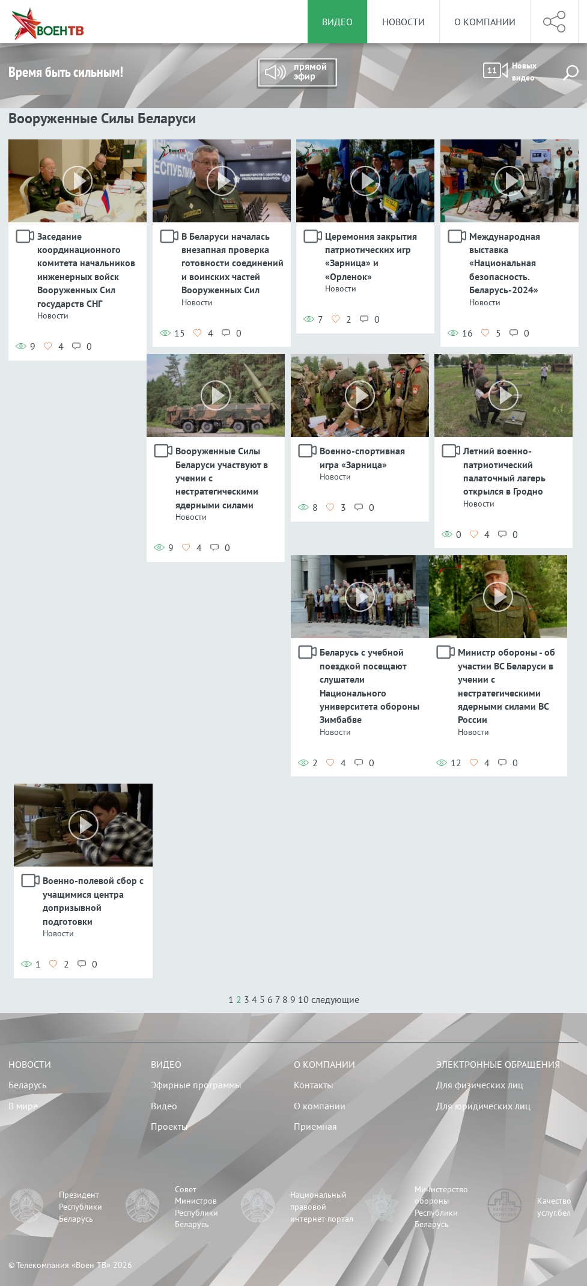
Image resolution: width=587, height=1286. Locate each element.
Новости (403, 22)
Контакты (313, 1085)
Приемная (315, 1126)
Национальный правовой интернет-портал (321, 1206)
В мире (23, 1106)
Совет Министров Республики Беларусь (196, 1207)
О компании (485, 22)
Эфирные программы (196, 1085)
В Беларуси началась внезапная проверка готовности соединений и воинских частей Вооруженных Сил (232, 263)
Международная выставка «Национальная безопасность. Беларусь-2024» (504, 263)
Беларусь (27, 1085)
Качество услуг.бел (554, 1206)
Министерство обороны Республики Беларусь (441, 1207)
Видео (166, 1064)
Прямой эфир (297, 73)
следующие (335, 999)
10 (303, 999)
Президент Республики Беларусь (80, 1206)
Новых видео (510, 71)
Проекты (169, 1126)
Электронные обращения (498, 1064)
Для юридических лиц (483, 1106)
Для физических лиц (479, 1085)
